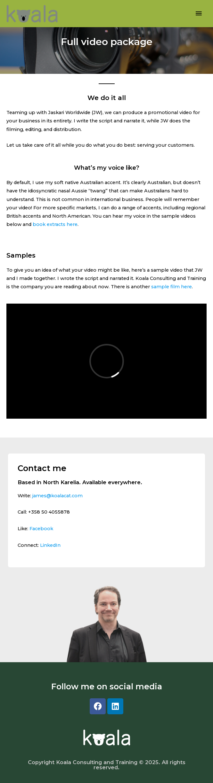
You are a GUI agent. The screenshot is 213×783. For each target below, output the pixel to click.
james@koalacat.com (57, 496)
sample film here (171, 287)
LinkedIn (50, 545)
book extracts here (55, 224)
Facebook (41, 528)
